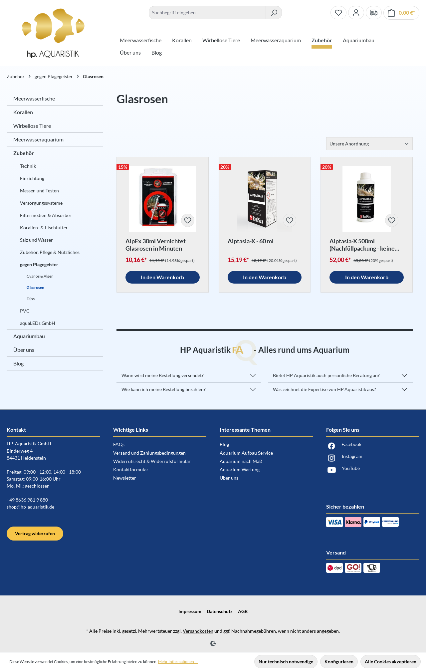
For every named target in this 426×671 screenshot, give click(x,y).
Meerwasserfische (34, 98)
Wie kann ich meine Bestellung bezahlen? (163, 389)
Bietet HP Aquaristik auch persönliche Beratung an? (326, 375)
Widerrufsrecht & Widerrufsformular (152, 461)
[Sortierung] (369, 143)
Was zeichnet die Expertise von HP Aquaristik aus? (324, 389)
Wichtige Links (130, 429)
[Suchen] (274, 12)
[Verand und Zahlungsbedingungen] (374, 12)
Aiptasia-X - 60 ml (251, 241)
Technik (28, 166)
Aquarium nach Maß (241, 461)
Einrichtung (32, 178)
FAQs (118, 444)
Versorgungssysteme (41, 203)
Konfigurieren (338, 661)
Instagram (344, 458)
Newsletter (124, 478)
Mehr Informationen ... (178, 661)
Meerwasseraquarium (38, 139)
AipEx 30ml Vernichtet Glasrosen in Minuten (155, 244)
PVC (25, 311)
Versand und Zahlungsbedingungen (149, 453)
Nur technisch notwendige (286, 661)
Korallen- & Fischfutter (44, 227)
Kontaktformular (130, 469)
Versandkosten (198, 631)
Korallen (23, 112)
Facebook (343, 446)
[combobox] (207, 12)
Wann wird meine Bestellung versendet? (162, 375)
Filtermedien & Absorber (46, 215)
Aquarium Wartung (240, 469)
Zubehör (23, 153)
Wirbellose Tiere (32, 125)
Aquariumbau (29, 336)
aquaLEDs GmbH (37, 323)
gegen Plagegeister (39, 264)
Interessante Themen (245, 429)
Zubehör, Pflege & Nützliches (50, 252)
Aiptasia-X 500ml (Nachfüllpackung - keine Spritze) (362, 244)
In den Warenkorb (162, 277)
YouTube (343, 470)
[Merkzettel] (338, 12)
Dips (31, 298)
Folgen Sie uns (342, 429)
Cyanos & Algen (40, 276)
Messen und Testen (39, 190)
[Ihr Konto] (356, 12)
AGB (243, 611)
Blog (18, 363)
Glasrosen (35, 287)
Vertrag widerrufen (35, 533)
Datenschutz (220, 611)
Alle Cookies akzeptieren (390, 661)
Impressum (189, 611)
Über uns (23, 349)
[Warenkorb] (401, 13)
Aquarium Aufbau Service (246, 453)
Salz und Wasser (36, 240)
